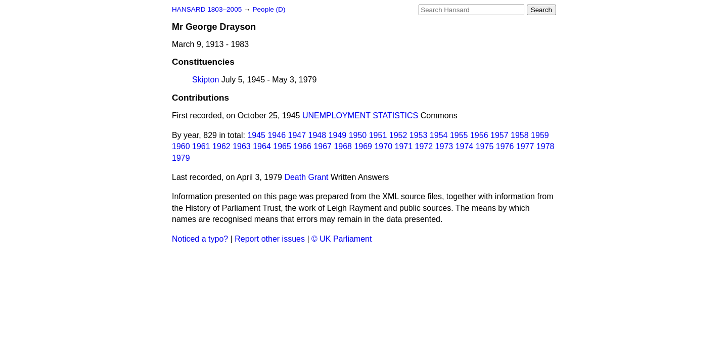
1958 (520, 135)
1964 (262, 146)
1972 (424, 146)
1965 (282, 146)
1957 (499, 135)
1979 (181, 158)
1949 (338, 135)
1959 (540, 135)
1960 (181, 146)
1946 (276, 135)
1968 (343, 146)
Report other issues (270, 239)
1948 (317, 135)
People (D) (268, 9)
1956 (479, 135)
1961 (201, 146)
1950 (358, 135)
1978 (545, 146)
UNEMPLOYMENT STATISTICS (360, 115)
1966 (302, 146)
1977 (525, 146)
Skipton (205, 79)
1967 (322, 146)
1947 (297, 135)
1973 (444, 146)
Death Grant (306, 177)
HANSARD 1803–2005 (207, 9)
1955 (459, 135)
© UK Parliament (341, 239)
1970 (383, 146)
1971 (404, 146)
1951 (378, 135)
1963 (242, 146)
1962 (221, 146)
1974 (465, 146)
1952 (398, 135)
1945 (256, 135)
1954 (439, 135)
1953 (419, 135)
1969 (363, 146)
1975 (485, 146)
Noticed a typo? (200, 239)
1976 (505, 146)
